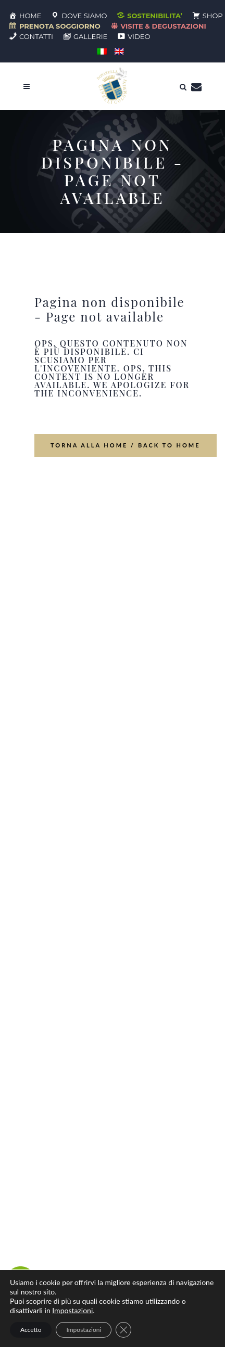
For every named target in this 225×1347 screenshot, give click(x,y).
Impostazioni (72, 1310)
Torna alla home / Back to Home (126, 445)
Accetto (30, 1329)
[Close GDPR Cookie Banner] (123, 1330)
